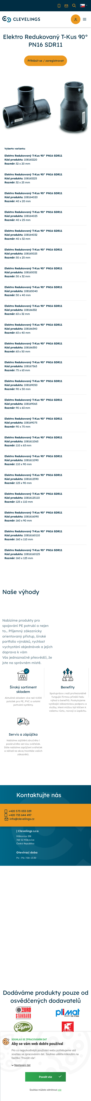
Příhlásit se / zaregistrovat (46, 60)
